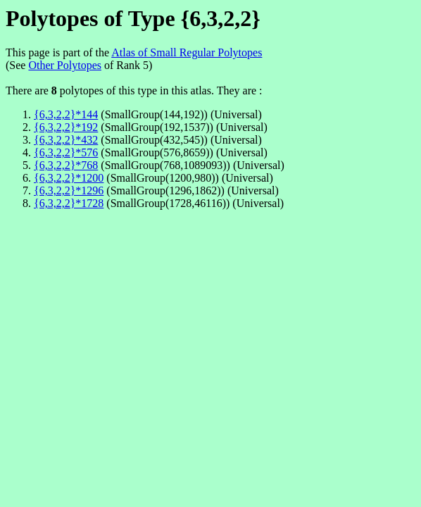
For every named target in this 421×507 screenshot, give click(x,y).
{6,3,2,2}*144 (66, 114)
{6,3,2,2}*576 (66, 152)
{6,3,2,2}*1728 (68, 203)
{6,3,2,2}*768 (66, 165)
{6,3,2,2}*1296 (68, 190)
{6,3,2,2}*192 (66, 127)
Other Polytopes (64, 65)
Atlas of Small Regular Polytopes (186, 52)
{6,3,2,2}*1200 (68, 178)
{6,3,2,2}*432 (66, 140)
